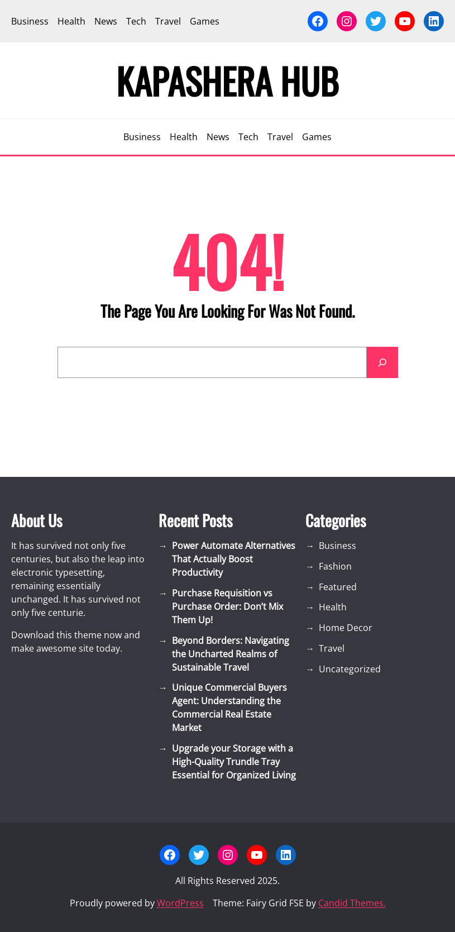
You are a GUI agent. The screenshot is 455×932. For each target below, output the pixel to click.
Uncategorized (350, 669)
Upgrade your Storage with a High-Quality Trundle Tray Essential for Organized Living (234, 761)
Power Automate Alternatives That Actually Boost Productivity (233, 559)
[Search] (382, 362)
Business (337, 545)
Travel (331, 648)
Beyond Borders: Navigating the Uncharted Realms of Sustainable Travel (230, 653)
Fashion (335, 566)
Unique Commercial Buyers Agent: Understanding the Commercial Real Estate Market (229, 707)
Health (333, 607)
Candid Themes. (352, 903)
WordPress (180, 903)
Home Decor (345, 628)
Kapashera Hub (227, 80)
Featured (338, 587)
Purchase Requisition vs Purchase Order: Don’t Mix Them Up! (227, 606)
